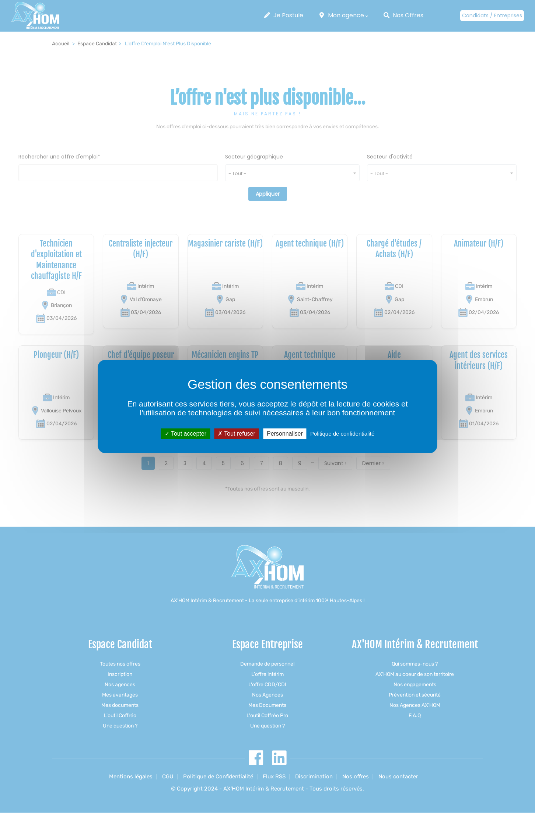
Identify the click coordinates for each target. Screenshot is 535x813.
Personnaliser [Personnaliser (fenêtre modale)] (285, 433)
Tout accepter (185, 433)
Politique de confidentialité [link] (342, 433)
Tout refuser (236, 433)
